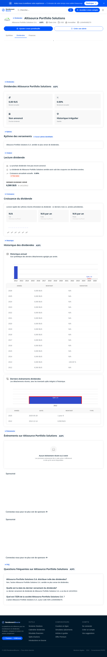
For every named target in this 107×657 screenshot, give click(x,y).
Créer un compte (88, 630)
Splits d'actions (34, 637)
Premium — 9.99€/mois (12, 638)
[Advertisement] (53, 59)
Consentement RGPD (98, 650)
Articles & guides (61, 633)
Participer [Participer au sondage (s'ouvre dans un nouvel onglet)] (91, 3)
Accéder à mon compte (87, 10)
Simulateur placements (63, 630)
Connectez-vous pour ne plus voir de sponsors (26, 512)
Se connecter (87, 626)
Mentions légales (79, 650)
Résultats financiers (36, 633)
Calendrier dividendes (37, 630)
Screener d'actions (36, 626)
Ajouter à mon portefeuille (28, 29)
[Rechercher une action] (41, 10)
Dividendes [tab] (20, 35)
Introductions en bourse (37, 640)
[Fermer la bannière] (104, 3)
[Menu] (103, 10)
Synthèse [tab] (9, 35)
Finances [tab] (32, 35)
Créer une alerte (78, 29)
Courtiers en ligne (62, 626)
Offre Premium (60, 637)
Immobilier (70, 22)
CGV (87, 650)
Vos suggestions (88, 633)
